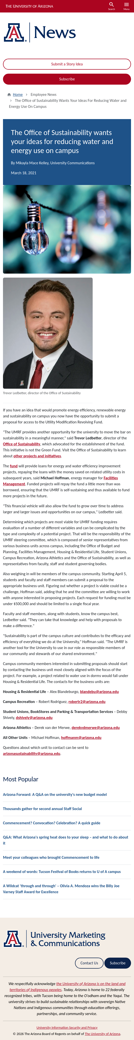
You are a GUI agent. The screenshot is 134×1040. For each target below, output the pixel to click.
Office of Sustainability (21, 444)
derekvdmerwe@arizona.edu (95, 727)
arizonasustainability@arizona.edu (31, 753)
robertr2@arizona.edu (86, 701)
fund (14, 466)
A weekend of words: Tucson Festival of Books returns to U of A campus (62, 871)
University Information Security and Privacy (67, 1028)
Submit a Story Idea (67, 64)
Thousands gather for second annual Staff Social (42, 808)
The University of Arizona (102, 1034)
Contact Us (89, 963)
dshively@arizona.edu (34, 717)
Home (18, 94)
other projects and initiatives (37, 456)
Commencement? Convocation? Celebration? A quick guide (51, 823)
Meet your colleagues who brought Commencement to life (51, 857)
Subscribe (67, 79)
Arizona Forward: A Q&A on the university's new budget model (55, 794)
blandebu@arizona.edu (99, 691)
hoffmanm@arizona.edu (81, 737)
